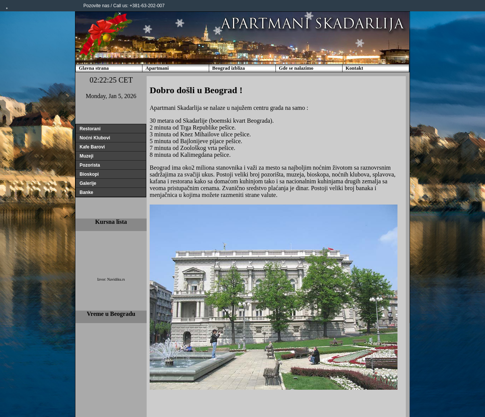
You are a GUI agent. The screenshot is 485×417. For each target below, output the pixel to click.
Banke (86, 192)
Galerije (88, 183)
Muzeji (87, 156)
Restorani (90, 128)
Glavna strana (94, 68)
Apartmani (157, 68)
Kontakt (354, 68)
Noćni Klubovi (95, 138)
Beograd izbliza (228, 68)
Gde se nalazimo (296, 68)
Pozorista (90, 165)
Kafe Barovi (92, 147)
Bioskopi (89, 174)
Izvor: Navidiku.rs (111, 279)
